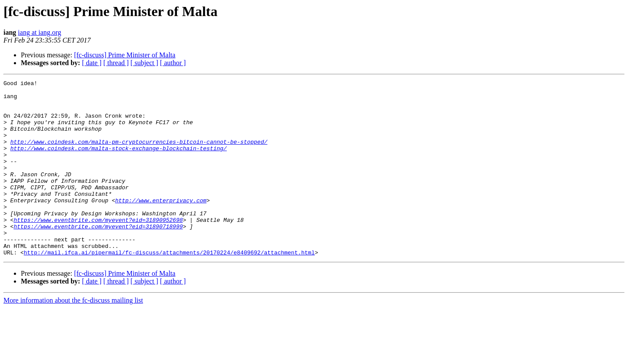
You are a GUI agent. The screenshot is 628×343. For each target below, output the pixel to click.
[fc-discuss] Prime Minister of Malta (125, 55)
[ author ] (173, 62)
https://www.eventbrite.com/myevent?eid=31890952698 (98, 248)
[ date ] (91, 62)
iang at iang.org (39, 32)
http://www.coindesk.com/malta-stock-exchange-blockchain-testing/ (118, 162)
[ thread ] (116, 62)
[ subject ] (144, 62)
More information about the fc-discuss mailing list (73, 335)
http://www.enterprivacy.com (160, 225)
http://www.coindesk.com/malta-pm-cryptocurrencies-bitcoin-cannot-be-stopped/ (139, 154)
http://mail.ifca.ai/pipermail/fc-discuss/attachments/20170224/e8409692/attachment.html (169, 287)
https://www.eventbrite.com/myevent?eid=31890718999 (98, 256)
